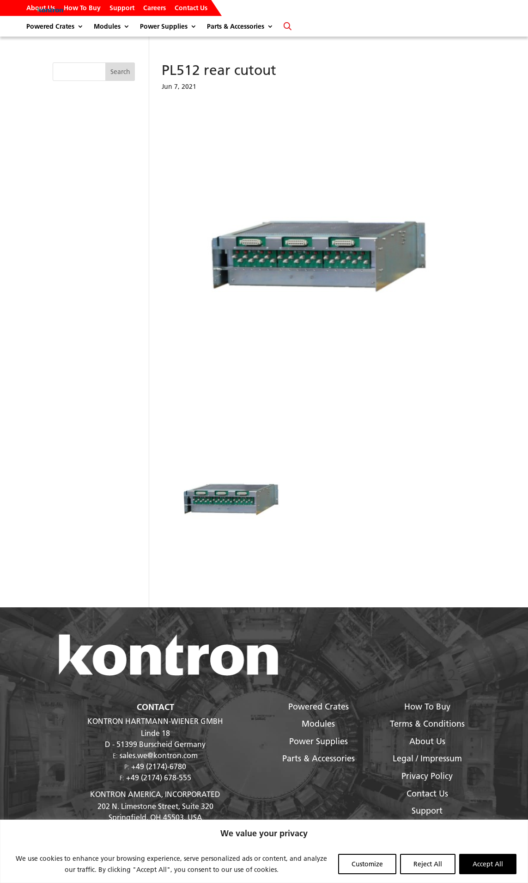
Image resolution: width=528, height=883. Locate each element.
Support (121, 8)
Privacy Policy (427, 776)
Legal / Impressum (427, 758)
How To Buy (82, 8)
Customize (367, 864)
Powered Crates (50, 27)
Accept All (488, 864)
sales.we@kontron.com (159, 755)
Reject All (427, 864)
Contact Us (191, 8)
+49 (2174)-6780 (158, 766)
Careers (154, 8)
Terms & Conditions (427, 723)
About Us (40, 8)
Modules (107, 27)
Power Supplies (164, 27)
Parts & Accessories (235, 27)
